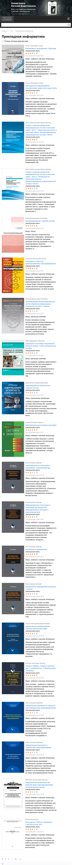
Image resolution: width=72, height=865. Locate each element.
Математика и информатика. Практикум (40, 48)
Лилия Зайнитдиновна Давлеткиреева (38, 123)
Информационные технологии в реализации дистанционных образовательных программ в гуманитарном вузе (37, 508)
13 (15, 859)
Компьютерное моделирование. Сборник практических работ (37, 627)
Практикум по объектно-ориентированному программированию (40, 262)
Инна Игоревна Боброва (33, 463)
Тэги (11, 31)
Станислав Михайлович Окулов (35, 258)
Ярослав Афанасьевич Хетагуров (36, 299)
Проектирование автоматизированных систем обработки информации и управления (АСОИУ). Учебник (40, 304)
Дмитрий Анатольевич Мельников (36, 383)
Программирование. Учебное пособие (40, 221)
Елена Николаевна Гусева (34, 46)
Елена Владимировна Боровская (36, 218)
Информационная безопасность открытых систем (37, 387)
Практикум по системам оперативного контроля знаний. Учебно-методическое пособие (40, 346)
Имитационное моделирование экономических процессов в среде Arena (41, 87)
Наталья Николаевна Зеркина (35, 663)
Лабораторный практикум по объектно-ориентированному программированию (40, 707)
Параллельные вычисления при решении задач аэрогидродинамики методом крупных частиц (39, 785)
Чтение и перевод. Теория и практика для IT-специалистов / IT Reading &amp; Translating (40, 668)
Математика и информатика (36, 549)
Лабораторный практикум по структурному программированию (38, 746)
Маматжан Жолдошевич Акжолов (36, 780)
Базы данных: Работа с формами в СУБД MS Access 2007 (38, 823)
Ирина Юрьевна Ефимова (34, 703)
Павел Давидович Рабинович (35, 341)
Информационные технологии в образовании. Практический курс (37, 467)
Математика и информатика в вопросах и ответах (40, 588)
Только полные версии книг (16, 41)
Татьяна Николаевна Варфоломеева (37, 623)
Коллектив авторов (31, 819)
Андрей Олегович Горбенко (34, 422)
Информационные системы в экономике (40, 425)
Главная (4, 31)
